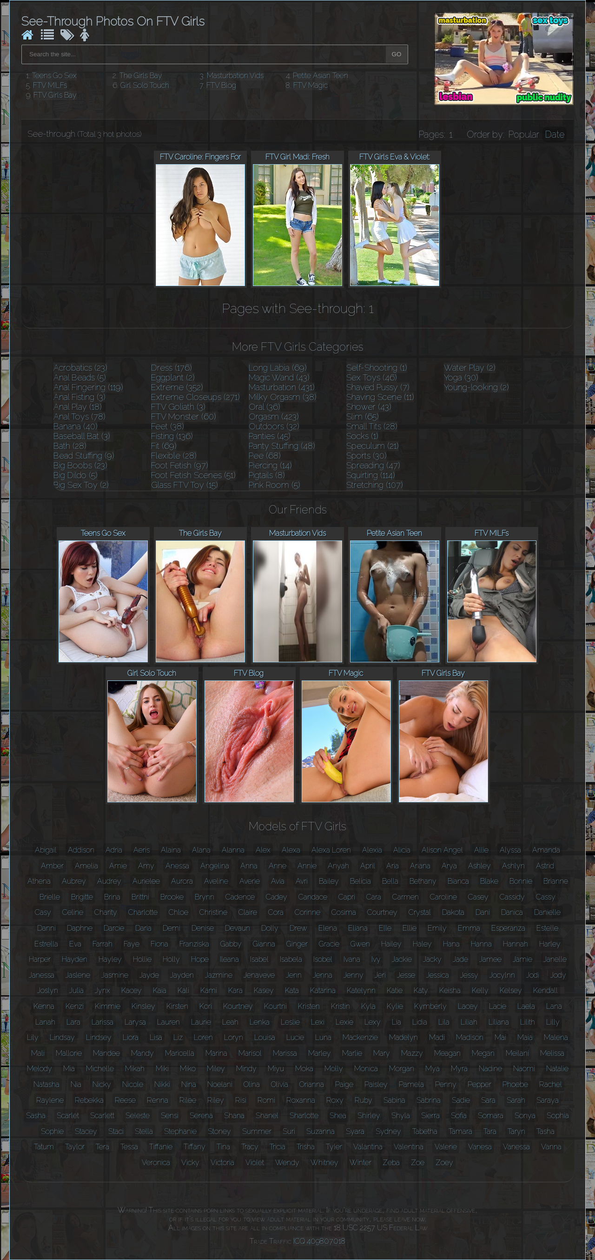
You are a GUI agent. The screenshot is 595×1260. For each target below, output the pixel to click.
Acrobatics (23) (80, 368)
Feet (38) (167, 426)
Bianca (458, 881)
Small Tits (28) (371, 426)
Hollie (142, 959)
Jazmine (218, 975)
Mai (500, 1037)
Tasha (545, 1131)
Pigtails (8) (267, 475)
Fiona (159, 944)
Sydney (388, 1131)
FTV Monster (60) (183, 416)
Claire (247, 912)
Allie (481, 850)
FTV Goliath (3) (178, 407)
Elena (327, 928)
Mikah (135, 1068)
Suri (289, 1131)
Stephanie (180, 1131)
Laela (526, 1006)
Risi (240, 1100)
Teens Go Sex (54, 75)
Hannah (515, 944)
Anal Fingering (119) (88, 387)
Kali (183, 990)
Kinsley (143, 1006)
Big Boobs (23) (80, 465)
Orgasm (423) (274, 416)
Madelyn (403, 1037)
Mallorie (69, 1053)
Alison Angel (442, 850)
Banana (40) (75, 426)
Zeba (391, 1162)
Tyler (334, 1146)
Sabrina (428, 1100)
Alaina (171, 850)
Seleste (138, 1115)
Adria (114, 850)
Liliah (469, 1022)
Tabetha (424, 1131)
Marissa (285, 1053)
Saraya (547, 1100)
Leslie (290, 1022)
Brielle (50, 897)
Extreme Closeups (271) (195, 397)
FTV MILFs (50, 85)
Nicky (102, 1084)
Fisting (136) (172, 436)
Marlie (352, 1053)
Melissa (552, 1053)
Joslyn (47, 990)
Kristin (340, 1006)
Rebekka (89, 1100)
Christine (213, 912)
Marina (216, 1053)
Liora (131, 1037)
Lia (396, 1022)
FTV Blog (221, 85)
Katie (395, 990)
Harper (40, 959)
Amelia (86, 865)
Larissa (102, 1022)
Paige (344, 1084)
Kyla (368, 1006)
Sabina (394, 1100)
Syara (355, 1131)
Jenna (322, 975)
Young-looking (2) (476, 387)
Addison (81, 850)
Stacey (86, 1131)
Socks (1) (362, 436)
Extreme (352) (177, 387)
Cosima (343, 912)
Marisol (250, 1053)
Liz (178, 1037)
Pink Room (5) (274, 485)
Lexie (344, 1022)
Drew (298, 928)
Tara (489, 1131)
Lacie (497, 1006)
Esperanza (508, 928)
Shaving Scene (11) (380, 397)
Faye (131, 944)
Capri (346, 897)
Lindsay (62, 1037)
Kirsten (177, 1006)
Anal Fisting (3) (79, 397)
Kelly (480, 990)
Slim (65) (362, 416)
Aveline (216, 881)
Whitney (324, 1162)
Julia (76, 990)
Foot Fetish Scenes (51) (193, 475)
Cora (276, 912)
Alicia (401, 850)
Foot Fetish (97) (179, 465)
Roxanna (300, 1100)
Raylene (50, 1100)
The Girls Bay (140, 75)
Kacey (131, 990)
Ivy (376, 959)
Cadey (276, 897)
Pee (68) (265, 455)
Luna (323, 1037)
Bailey (329, 881)
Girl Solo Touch (144, 85)
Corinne (307, 912)
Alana (201, 850)
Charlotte (143, 912)
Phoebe (515, 1084)
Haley (422, 944)
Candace (312, 897)
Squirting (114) (370, 475)
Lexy (372, 1022)
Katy (421, 990)
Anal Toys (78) (79, 416)
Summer (256, 1131)
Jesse (406, 975)
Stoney (219, 1131)
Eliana (358, 928)
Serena (201, 1115)
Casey (478, 897)
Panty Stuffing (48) (282, 446)
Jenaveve (259, 975)
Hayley (110, 959)
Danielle (547, 912)
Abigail (46, 850)
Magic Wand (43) (279, 377)
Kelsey (511, 990)
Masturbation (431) (282, 387)
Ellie (409, 928)
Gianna (264, 944)
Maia (525, 1037)
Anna (249, 865)
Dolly (269, 928)
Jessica (437, 975)
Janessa (41, 975)
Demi (171, 928)
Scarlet (68, 1115)
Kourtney (238, 1006)
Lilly (553, 1022)
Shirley (368, 1115)
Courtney (382, 912)
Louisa (264, 1037)
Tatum (44, 1146)
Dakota (453, 912)
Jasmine (114, 975)
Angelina (214, 865)
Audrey (109, 881)
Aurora (182, 881)
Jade (460, 959)
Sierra (430, 1115)
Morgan (401, 1068)
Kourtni (275, 1006)
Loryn (233, 1037)
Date (554, 134)
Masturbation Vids (235, 75)
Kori (205, 1006)
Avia (277, 881)
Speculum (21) (372, 446)
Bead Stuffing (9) (83, 455)
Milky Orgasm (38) (283, 397)
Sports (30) (366, 455)
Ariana (420, 865)
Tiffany (194, 1146)
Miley (216, 1068)
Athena (39, 881)
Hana (451, 944)
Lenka (260, 1022)
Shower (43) (368, 407)
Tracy (249, 1146)
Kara (235, 990)
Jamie (522, 959)
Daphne (80, 928)
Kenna (43, 1006)
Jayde (149, 975)
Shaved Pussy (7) (378, 387)
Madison (469, 1037)
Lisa (156, 1037)
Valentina (408, 1146)
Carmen (405, 897)
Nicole (132, 1084)
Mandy (142, 1053)
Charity (105, 912)
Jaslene (78, 975)
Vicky (190, 1162)
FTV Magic (310, 85)
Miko (188, 1068)
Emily (437, 928)
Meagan (447, 1053)
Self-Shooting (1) (376, 368)
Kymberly (430, 1006)
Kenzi (75, 1006)
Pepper (479, 1084)
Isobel (322, 959)
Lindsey (99, 1037)
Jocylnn (502, 975)
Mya (432, 1068)
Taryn (516, 1131)
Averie (249, 881)
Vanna (551, 1146)
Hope (200, 959)
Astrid (545, 865)
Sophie (52, 1131)
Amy (146, 865)
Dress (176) (171, 368)
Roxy (335, 1100)
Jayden (182, 975)
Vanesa (480, 1146)
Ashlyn (513, 865)
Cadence (240, 897)
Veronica (156, 1162)
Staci (116, 1131)
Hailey (391, 944)
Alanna (233, 850)
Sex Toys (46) (371, 377)
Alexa (291, 850)
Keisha (450, 990)
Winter (360, 1162)
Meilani (517, 1053)
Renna (157, 1100)
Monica (366, 1068)
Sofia (459, 1115)
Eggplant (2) (173, 377)
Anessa (177, 865)
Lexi (317, 1022)
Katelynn (361, 990)
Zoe (417, 1162)
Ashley (479, 865)
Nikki (162, 1084)
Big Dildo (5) (75, 475)
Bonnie (520, 881)
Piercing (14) (270, 465)
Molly (333, 1068)
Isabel (259, 959)
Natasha (46, 1084)
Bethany (423, 881)
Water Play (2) (470, 368)
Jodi (532, 975)
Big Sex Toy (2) (81, 485)
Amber (52, 865)
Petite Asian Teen (320, 75)
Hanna (481, 944)
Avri (302, 881)
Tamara (460, 1131)
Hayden (74, 959)
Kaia (159, 990)
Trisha (306, 1146)
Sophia (558, 1115)
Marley (319, 1053)
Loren (203, 1037)
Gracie (329, 944)
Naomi (524, 1068)
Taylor (75, 1146)
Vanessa (516, 1146)
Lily (33, 1037)
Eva (75, 944)
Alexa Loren (331, 850)
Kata (292, 990)
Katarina (323, 990)
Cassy (545, 897)
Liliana (499, 1022)
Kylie (395, 1006)
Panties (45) (270, 436)
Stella (144, 1131)
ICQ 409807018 (319, 1241)
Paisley (376, 1084)
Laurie (201, 1022)
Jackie (402, 959)
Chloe (178, 912)
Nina (188, 1084)
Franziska (194, 944)
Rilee (187, 1100)
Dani (483, 912)
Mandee (106, 1053)
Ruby (363, 1100)
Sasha (36, 1115)
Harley (550, 944)
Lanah (45, 1022)
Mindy (246, 1068)
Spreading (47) (373, 465)
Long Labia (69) (278, 368)
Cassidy (512, 897)
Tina (223, 1146)
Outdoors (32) (274, 426)
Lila (444, 1022)
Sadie (461, 1100)
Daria (143, 928)
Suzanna (320, 1131)
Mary (381, 1053)
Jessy (469, 975)
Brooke (172, 897)
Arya (449, 865)
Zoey (444, 1162)
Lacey (468, 1006)
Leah (230, 1022)
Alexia (372, 850)
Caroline (443, 897)
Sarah (516, 1100)
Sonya (525, 1115)
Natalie (557, 1068)
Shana (234, 1115)
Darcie (114, 928)
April (367, 865)
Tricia (277, 1146)
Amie (118, 865)
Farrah (102, 944)
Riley (215, 1100)
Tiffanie (160, 1146)
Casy (43, 912)
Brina (112, 897)
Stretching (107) (374, 485)
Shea (338, 1115)
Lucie (295, 1037)
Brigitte (82, 897)
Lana (554, 1006)
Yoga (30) (461, 377)
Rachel (550, 1084)
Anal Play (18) (77, 407)
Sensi (169, 1115)
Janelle (555, 959)
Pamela (411, 1084)
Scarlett (102, 1115)
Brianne (555, 881)
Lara (73, 1022)
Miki (162, 1068)
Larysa (135, 1022)
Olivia (279, 1084)
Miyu (276, 1068)
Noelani (219, 1084)
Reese (125, 1100)
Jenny (354, 975)
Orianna (311, 1084)
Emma (469, 928)
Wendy (287, 1162)
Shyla (400, 1115)
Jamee (490, 959)
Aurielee (146, 881)
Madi (437, 1037)
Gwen (360, 944)
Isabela (291, 959)
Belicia (360, 881)
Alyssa (510, 850)
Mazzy (412, 1053)
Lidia (419, 1022)
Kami (208, 990)
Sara (488, 1100)
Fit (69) (164, 446)
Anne (277, 865)
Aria (392, 865)
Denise (203, 928)
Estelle (547, 928)
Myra (459, 1068)
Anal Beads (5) (79, 377)
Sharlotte (304, 1115)
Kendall (545, 990)
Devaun (237, 928)
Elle (385, 928)
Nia (76, 1084)
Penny (445, 1084)
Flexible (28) (174, 455)
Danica (512, 912)
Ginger (297, 944)
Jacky (432, 959)
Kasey (264, 990)
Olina (252, 1084)
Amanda (546, 850)
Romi (266, 1100)
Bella (390, 881)
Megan (483, 1053)
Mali (38, 1053)
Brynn (204, 897)
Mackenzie (360, 1037)
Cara (373, 897)
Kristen (309, 1006)
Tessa (129, 1146)
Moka (304, 1068)
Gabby (231, 944)
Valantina (368, 1146)
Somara (490, 1115)
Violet (254, 1162)
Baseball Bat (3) (81, 436)
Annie (307, 865)
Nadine (490, 1068)
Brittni (140, 897)
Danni (46, 928)
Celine (72, 912)
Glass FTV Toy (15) (184, 485)
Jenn (294, 975)
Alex (263, 850)
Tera (102, 1146)
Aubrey (74, 881)
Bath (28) (69, 446)
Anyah (338, 865)
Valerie (446, 1146)
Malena (556, 1037)
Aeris (141, 850)
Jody (558, 975)
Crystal (420, 912)
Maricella (179, 1053)
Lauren (168, 1022)
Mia (69, 1068)
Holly (171, 959)
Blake (489, 881)
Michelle (100, 1068)
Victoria (222, 1162)
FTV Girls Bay (55, 95)
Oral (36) (264, 407)
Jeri (380, 975)
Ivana (352, 959)
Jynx (102, 990)
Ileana (229, 959)
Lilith (527, 1022)
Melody (39, 1068)
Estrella (46, 944)
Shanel (267, 1115)
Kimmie (107, 1006)
